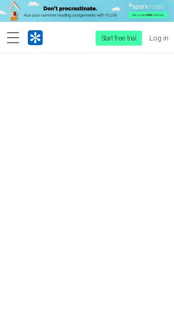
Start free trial (119, 38)
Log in (158, 38)
